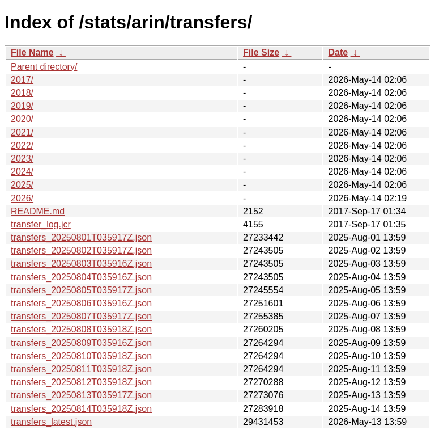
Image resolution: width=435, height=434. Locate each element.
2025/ (22, 184)
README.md (38, 211)
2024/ (22, 171)
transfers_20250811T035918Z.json (81, 369)
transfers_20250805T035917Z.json (81, 290)
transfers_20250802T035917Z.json (81, 250)
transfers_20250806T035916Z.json (81, 303)
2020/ (22, 119)
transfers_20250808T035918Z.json (81, 329)
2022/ (22, 145)
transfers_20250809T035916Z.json (81, 343)
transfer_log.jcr (41, 224)
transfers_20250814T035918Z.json (81, 409)
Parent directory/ (44, 66)
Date (338, 52)
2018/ (22, 93)
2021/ (22, 132)
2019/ (22, 106)
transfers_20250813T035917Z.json (81, 395)
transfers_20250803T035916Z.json (81, 263)
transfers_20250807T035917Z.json (81, 316)
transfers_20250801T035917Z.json (81, 237)
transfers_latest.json (51, 422)
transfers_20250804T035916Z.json (81, 277)
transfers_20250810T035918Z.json (81, 356)
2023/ (22, 158)
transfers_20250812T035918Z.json (81, 382)
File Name (32, 52)
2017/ (22, 80)
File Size (261, 52)
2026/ (22, 198)
